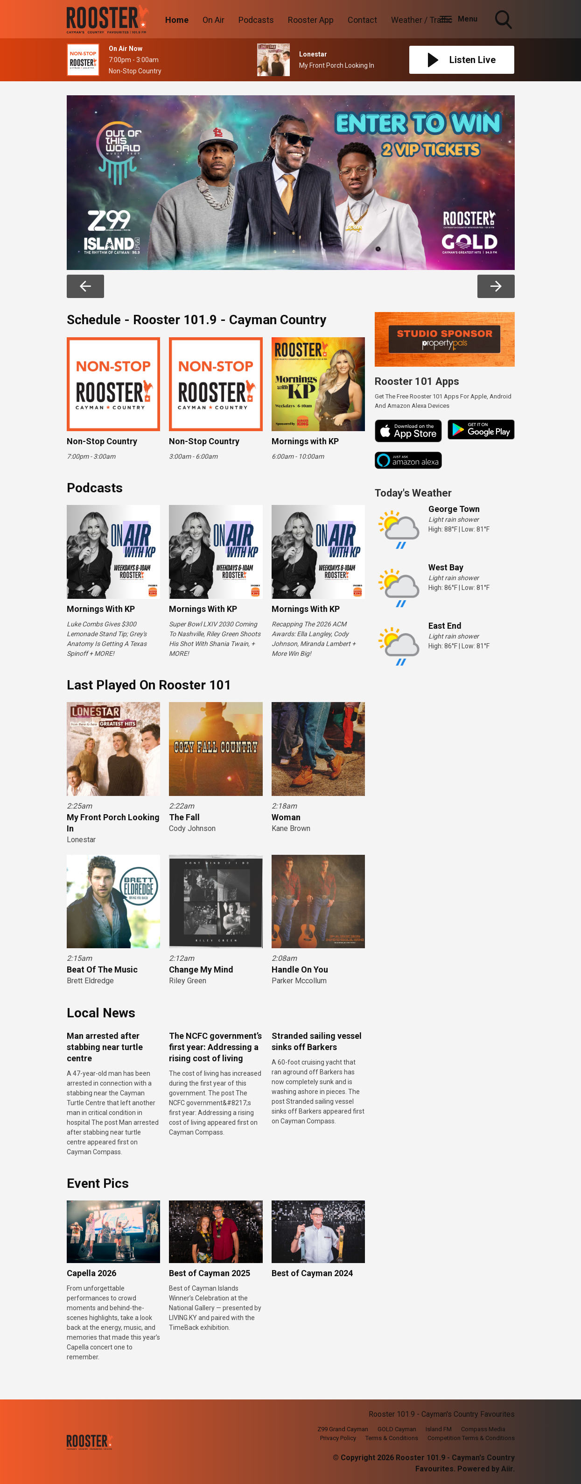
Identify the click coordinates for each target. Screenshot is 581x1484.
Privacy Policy (338, 1437)
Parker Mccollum (299, 980)
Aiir (507, 1468)
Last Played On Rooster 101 (149, 685)
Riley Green (187, 980)
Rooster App (311, 20)
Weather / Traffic (422, 20)
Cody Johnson (192, 828)
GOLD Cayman (397, 1429)
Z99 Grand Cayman (342, 1429)
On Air (213, 20)
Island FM (439, 1429)
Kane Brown (291, 828)
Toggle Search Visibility (504, 20)
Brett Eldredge (90, 980)
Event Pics (98, 1183)
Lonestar (81, 839)
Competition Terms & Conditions (471, 1437)
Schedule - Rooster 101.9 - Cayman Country (196, 319)
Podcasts (256, 20)
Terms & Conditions (391, 1437)
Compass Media (483, 1429)
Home (177, 20)
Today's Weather (413, 493)
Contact (362, 20)
